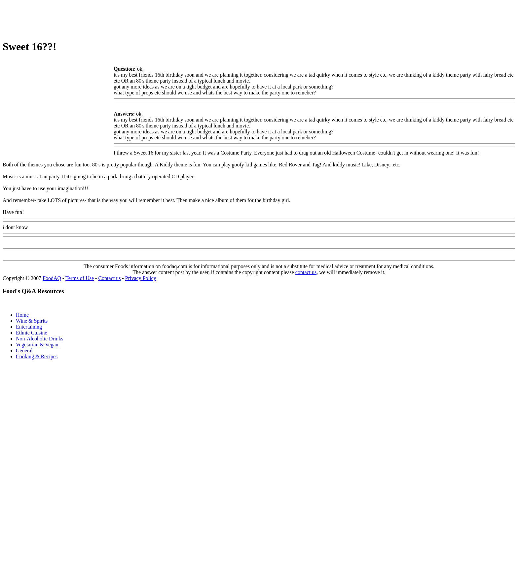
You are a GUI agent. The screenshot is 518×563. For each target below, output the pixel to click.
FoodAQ (52, 278)
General (24, 350)
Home (22, 315)
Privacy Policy (140, 278)
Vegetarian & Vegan (37, 344)
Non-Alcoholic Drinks (39, 338)
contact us (305, 272)
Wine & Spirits (32, 321)
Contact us (109, 278)
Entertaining (29, 327)
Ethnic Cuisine (31, 332)
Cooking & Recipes (36, 356)
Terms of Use (79, 278)
